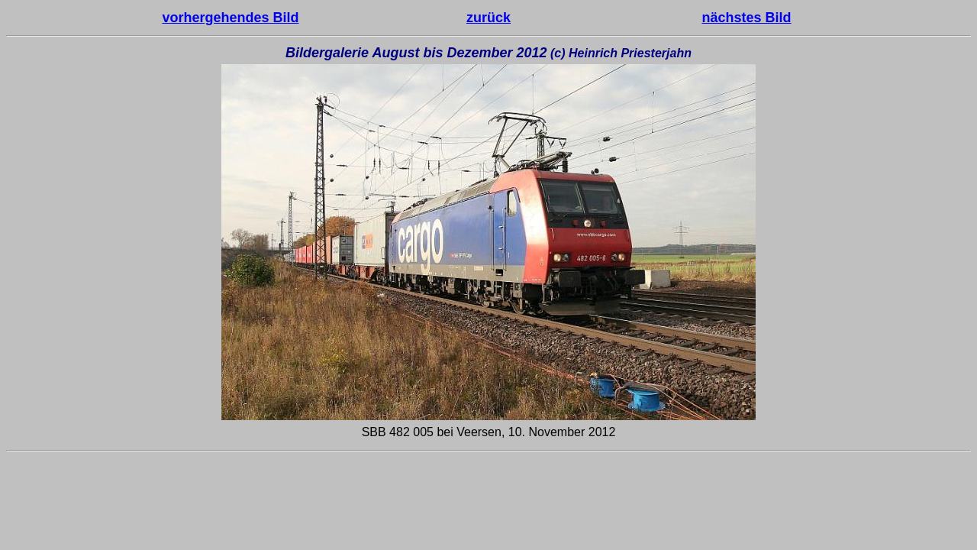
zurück (488, 17)
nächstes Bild (747, 17)
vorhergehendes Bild (230, 17)
